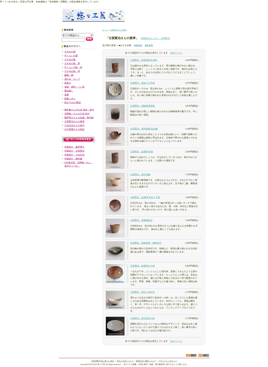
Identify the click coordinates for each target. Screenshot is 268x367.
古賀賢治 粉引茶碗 (140, 174)
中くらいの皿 (71, 55)
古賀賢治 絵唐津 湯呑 (141, 151)
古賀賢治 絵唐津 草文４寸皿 (145, 197)
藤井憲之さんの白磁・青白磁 (78, 117)
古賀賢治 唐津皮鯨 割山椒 (144, 128)
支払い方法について (125, 361)
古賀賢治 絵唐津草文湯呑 (143, 60)
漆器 (66, 94)
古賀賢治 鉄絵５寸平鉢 (142, 83)
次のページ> (176, 53)
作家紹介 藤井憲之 (74, 147)
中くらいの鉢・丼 (73, 67)
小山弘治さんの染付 (74, 125)
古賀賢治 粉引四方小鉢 (142, 318)
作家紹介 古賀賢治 (74, 151)
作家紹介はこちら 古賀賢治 (155, 38)
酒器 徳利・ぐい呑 (74, 87)
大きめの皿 (70, 51)
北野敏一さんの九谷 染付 (77, 113)
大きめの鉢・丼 (72, 63)
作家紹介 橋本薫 (73, 158)
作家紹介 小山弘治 (74, 154)
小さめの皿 (70, 59)
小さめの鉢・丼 (72, 71)
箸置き (67, 83)
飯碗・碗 (68, 75)
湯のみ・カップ (72, 79)
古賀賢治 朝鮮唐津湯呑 (142, 106)
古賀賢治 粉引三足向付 (142, 292)
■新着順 (149, 45)
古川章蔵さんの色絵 (74, 129)
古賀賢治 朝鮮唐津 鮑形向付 (146, 243)
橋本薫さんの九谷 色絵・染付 (79, 109)
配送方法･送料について (146, 361)
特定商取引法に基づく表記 (103, 361)
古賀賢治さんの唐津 (74, 121)
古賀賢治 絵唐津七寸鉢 (142, 266)
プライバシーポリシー (168, 361)
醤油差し (68, 90)
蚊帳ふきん (70, 98)
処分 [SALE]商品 (72, 102)
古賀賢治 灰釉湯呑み (141, 220)
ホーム (105, 30)
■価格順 (138, 45)
